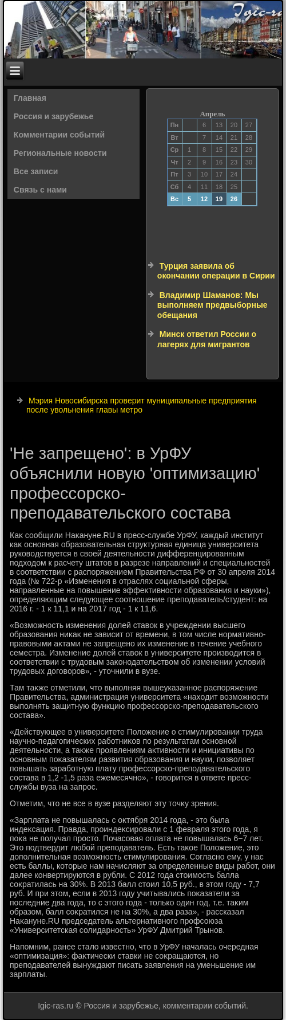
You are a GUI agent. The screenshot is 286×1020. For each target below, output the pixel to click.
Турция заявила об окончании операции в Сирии (216, 271)
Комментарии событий (59, 134)
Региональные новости (60, 153)
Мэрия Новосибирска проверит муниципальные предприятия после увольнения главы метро (141, 405)
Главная (30, 98)
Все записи (36, 171)
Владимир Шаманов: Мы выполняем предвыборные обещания (212, 305)
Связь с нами (40, 189)
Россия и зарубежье (53, 116)
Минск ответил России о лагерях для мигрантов (206, 339)
